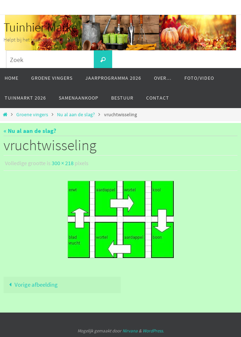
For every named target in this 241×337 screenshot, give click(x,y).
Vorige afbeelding (32, 284)
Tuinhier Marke (41, 27)
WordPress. (153, 331)
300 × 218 (63, 163)
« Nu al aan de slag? (30, 131)
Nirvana (130, 331)
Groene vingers (32, 115)
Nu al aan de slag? (76, 115)
